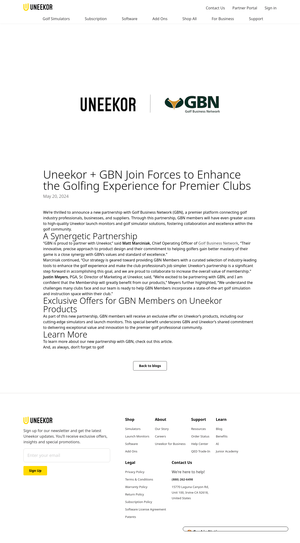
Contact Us (215, 8)
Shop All (189, 18)
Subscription (96, 18)
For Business (223, 18)
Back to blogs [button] (150, 365)
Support (256, 18)
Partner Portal (244, 8)
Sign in (271, 8)
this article (163, 341)
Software (130, 18)
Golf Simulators (56, 18)
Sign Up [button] (35, 470)
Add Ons (159, 18)
